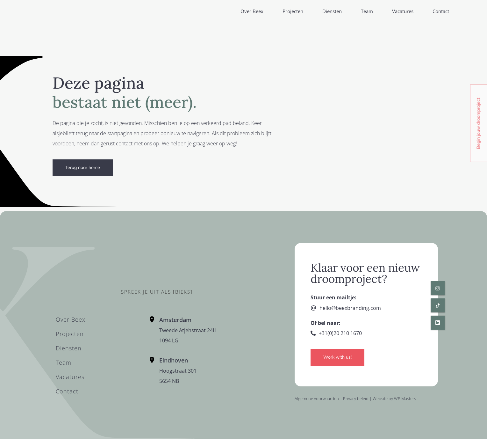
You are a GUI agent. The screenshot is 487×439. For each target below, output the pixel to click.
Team (367, 11)
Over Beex (251, 11)
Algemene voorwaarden (317, 398)
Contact (441, 11)
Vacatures (402, 11)
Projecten (293, 11)
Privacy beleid (356, 398)
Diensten (332, 11)
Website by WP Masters (394, 398)
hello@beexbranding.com (350, 307)
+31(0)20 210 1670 (340, 333)
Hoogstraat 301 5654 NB (178, 370)
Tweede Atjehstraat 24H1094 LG (188, 330)
